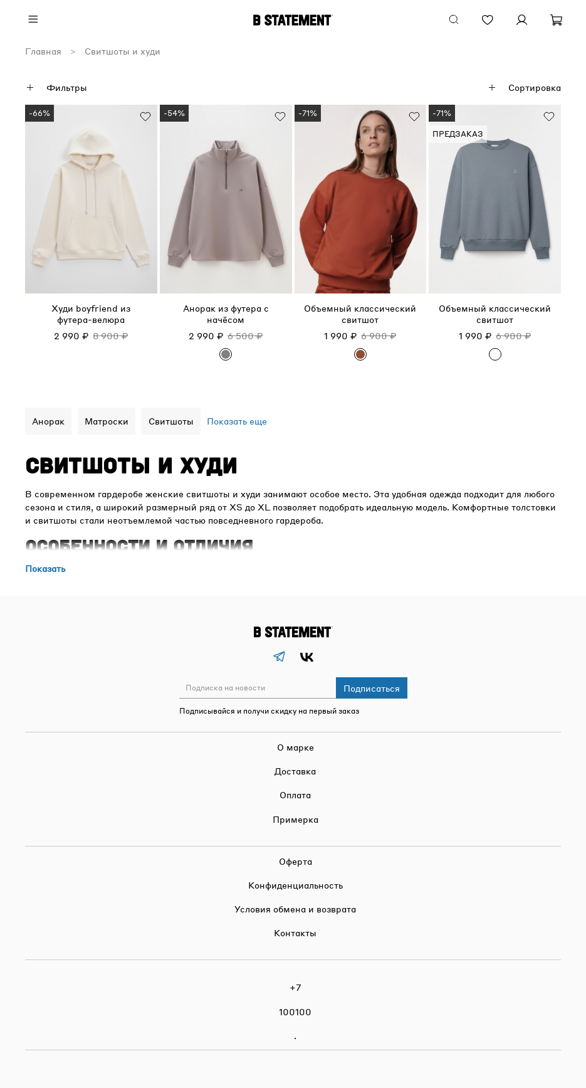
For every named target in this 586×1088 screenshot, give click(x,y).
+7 (295, 987)
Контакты (295, 932)
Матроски (106, 420)
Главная (43, 50)
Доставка (295, 770)
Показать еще (237, 420)
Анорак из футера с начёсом (226, 313)
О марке (295, 747)
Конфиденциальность (295, 884)
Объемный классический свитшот (360, 313)
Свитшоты (171, 420)
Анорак (48, 420)
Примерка (295, 819)
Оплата (295, 794)
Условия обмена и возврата (295, 908)
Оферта (295, 861)
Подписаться (371, 688)
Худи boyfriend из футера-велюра (90, 313)
